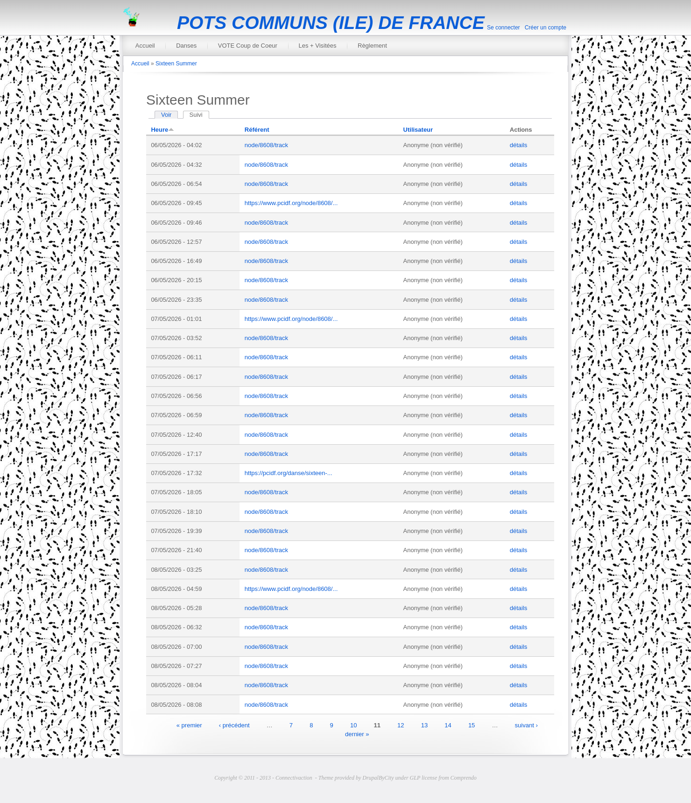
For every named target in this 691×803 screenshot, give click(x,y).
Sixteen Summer (176, 63)
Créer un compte (545, 27)
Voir (166, 114)
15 (471, 724)
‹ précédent (234, 724)
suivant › (526, 724)
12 (400, 724)
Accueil (145, 45)
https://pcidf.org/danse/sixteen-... (288, 472)
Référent (257, 129)
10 (353, 724)
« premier (189, 724)
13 (424, 724)
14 (447, 724)
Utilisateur (418, 129)
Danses (186, 45)
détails (519, 145)
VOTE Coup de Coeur (247, 45)
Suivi (199, 114)
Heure (162, 129)
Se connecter (503, 27)
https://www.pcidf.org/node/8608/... (291, 202)
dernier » (357, 734)
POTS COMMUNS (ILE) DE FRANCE (331, 23)
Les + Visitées (317, 45)
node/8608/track (266, 145)
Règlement (372, 45)
